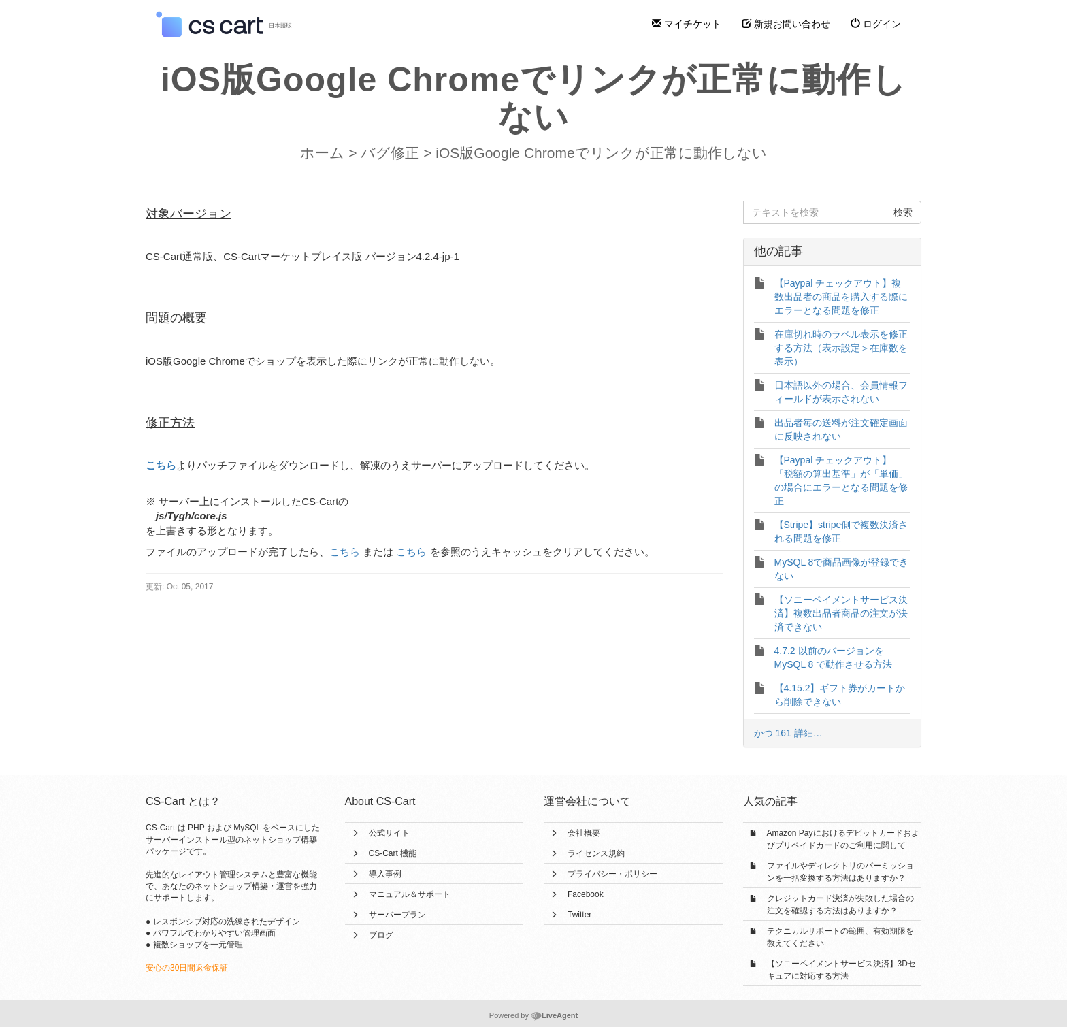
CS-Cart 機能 (393, 853)
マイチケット (686, 23)
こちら (161, 465)
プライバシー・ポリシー (612, 874)
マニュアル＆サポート (409, 894)
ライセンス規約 (596, 853)
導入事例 (385, 874)
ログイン (876, 23)
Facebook (586, 894)
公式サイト (389, 833)
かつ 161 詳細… (788, 733)
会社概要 (584, 833)
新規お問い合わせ (786, 23)
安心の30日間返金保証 (187, 968)
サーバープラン (397, 914)
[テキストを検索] (814, 212)
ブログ (381, 935)
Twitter (579, 914)
